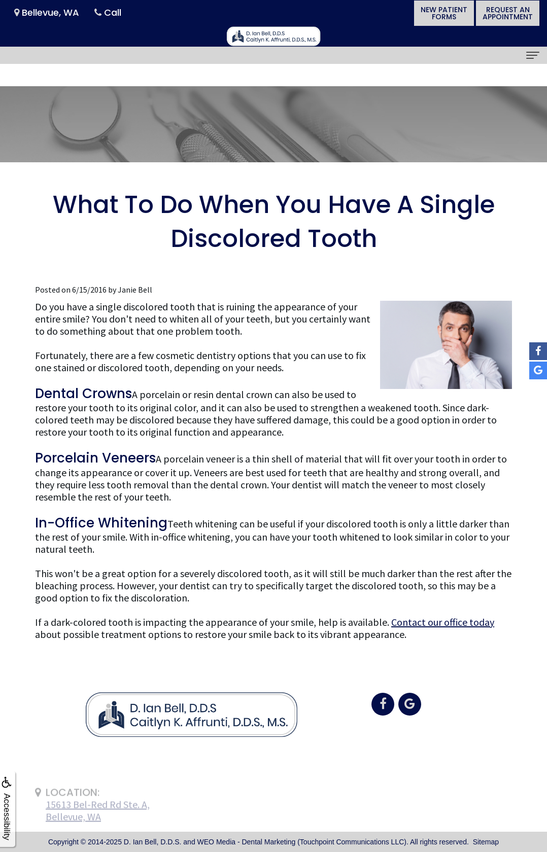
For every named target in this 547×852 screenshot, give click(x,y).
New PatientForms (444, 13)
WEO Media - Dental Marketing (246, 842)
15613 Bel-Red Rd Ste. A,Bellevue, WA (98, 825)
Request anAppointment (508, 13)
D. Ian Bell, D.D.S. (153, 842)
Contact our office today (442, 622)
